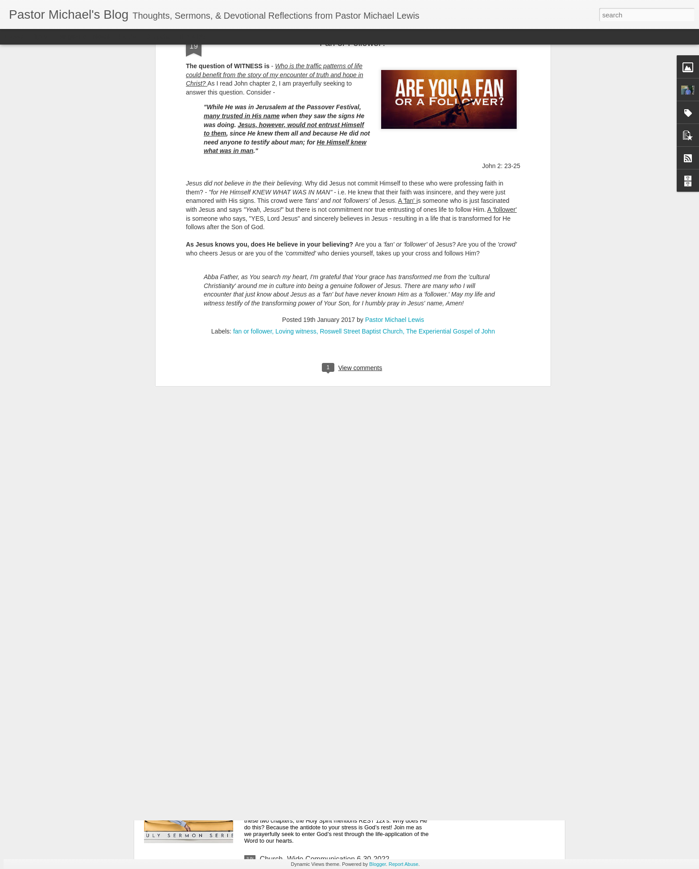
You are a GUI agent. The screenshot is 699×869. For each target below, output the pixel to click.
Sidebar (129, 36)
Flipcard (42, 36)
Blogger (377, 864)
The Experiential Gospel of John (450, 192)
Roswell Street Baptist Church (361, 192)
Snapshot (159, 36)
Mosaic (102, 36)
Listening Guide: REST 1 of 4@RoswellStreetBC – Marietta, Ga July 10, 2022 (339, 660)
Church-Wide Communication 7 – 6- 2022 (325, 758)
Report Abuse (404, 864)
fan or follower (252, 192)
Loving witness (296, 192)
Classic (14, 36)
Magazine (72, 36)
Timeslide (192, 36)
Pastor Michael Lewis (394, 180)
